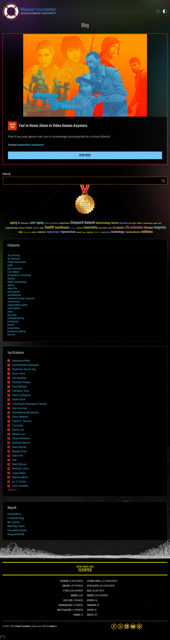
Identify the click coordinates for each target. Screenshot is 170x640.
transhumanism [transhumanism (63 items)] (132, 232)
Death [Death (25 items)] (159, 223)
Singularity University (19, 275)
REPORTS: (91, 601)
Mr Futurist (13, 522)
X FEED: (66, 591)
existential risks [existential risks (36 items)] (11, 228)
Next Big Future (16, 526)
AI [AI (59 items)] (19, 223)
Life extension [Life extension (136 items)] (134, 228)
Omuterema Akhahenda (25, 412)
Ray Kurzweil (14, 268)
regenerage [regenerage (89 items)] (53, 232)
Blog (85, 25)
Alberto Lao (18, 434)
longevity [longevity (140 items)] (160, 228)
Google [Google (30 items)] (42, 228)
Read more (85, 155)
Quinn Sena (18, 373)
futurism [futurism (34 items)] (36, 228)
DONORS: (74, 596)
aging (10, 285)
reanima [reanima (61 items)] (41, 232)
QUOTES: (90, 615)
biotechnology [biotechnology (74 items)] (103, 223)
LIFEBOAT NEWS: (93, 581)
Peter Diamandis (16, 262)
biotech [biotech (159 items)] (89, 223)
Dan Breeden (19, 377)
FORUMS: (77, 615)
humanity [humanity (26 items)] (73, 228)
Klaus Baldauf (20, 416)
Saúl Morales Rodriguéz (25, 364)
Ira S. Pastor (19, 481)
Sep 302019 (12, 126)
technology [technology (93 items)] (117, 232)
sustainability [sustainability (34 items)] (105, 232)
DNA (10, 265)
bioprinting (13, 328)
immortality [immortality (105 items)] (90, 228)
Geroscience (14, 513)
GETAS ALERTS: (93, 586)
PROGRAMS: (92, 605)
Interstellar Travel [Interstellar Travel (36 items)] (105, 228)
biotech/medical (16, 331)
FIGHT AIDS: (68, 601)
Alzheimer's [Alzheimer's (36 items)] (25, 223)
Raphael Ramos (21, 442)
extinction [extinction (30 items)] (21, 228)
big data (12, 314)
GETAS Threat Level (85, 569)
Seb (14, 459)
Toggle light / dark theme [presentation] (165, 11)
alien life (12, 288)
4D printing (13, 258)
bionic (10, 324)
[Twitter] (120, 626)
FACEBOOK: (64, 581)
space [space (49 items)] (97, 232)
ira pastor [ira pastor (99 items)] (118, 228)
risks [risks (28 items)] (84, 232)
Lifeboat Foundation (22, 626)
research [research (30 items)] (79, 232)
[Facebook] (114, 626)
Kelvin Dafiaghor (21, 395)
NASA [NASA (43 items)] (21, 232)
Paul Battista (19, 386)
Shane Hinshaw (21, 438)
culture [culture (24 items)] (155, 223)
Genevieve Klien (23, 145)
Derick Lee (18, 429)
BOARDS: (90, 596)
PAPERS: (90, 610)
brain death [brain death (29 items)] (132, 223)
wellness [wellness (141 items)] (147, 232)
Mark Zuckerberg (16, 281)
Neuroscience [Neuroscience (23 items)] (27, 233)
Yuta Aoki (17, 425)
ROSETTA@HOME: (64, 610)
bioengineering (15, 318)
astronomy (13, 301)
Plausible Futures (17, 530)
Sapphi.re (53, 626)
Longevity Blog (15, 518)
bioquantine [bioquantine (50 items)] (64, 223)
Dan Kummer (19, 408)
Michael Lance (20, 468)
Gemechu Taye (20, 390)
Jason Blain (19, 472)
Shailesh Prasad (21, 382)
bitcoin (11, 334)
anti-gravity (13, 291)
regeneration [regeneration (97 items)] (67, 232)
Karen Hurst (18, 399)
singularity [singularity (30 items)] (89, 232)
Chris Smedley (20, 485)
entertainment (38, 145)
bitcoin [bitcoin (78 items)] (114, 223)
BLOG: (89, 591)
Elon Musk (13, 271)
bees (10, 311)
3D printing (13, 255)
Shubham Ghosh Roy (24, 369)
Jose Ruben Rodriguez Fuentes (29, 403)
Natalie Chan (19, 451)
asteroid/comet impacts (20, 298)
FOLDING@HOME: (65, 605)
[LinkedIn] (126, 626)
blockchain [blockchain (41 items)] (123, 223)
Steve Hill (17, 455)
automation (13, 308)
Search (163, 180)
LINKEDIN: (66, 586)
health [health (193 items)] (49, 227)
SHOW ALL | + (12, 490)
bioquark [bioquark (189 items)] (77, 222)
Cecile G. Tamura (21, 421)
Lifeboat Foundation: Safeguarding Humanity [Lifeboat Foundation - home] (77, 11)
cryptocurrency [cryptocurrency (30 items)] (148, 223)
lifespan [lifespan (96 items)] (148, 228)
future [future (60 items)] (29, 227)
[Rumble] (139, 626)
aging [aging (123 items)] (13, 223)
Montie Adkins (20, 477)
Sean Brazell (19, 447)
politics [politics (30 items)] (34, 232)
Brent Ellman (19, 464)
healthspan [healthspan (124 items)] (62, 228)
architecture (14, 295)
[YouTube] (133, 626)
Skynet (11, 278)
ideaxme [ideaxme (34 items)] (80, 228)
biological (12, 321)
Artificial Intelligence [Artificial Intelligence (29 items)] (51, 223)
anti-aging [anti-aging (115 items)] (37, 223)
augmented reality (17, 304)
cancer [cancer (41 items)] (139, 223)
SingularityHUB (15, 534)
